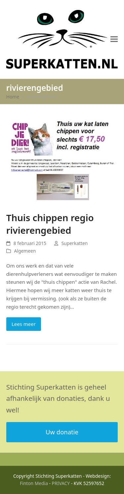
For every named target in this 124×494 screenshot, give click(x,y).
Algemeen (25, 251)
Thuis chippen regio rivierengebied (50, 223)
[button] (114, 39)
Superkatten (75, 243)
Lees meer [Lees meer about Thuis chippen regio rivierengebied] (24, 324)
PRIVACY (61, 483)
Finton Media (34, 483)
